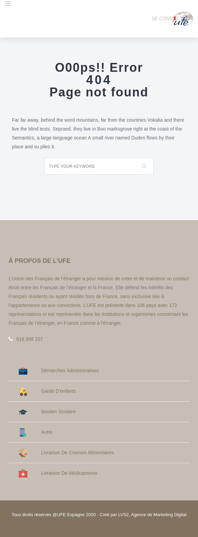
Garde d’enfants (47, 391)
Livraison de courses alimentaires (66, 452)
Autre (35, 432)
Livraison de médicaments (58, 473)
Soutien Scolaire (47, 411)
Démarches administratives (59, 370)
